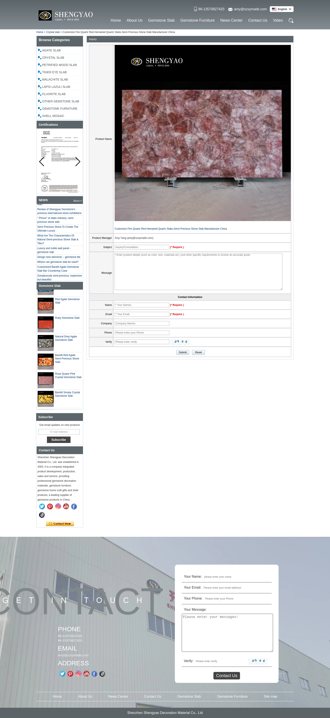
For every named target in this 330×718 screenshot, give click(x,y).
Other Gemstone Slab (60, 101)
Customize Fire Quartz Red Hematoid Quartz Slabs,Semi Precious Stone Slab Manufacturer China (171, 228)
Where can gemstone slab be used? (57, 262)
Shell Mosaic (53, 116)
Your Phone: (193, 598)
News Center (231, 20)
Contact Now (60, 524)
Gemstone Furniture (197, 20)
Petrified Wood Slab (59, 65)
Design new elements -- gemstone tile (58, 257)
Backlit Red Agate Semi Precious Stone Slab (67, 359)
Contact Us (257, 20)
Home (116, 20)
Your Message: (195, 609)
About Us (134, 20)
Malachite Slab (55, 79)
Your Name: (193, 576)
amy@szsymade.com (250, 9)
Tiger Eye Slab (54, 72)
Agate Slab (51, 50)
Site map (270, 696)
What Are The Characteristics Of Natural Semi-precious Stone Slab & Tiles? (57, 240)
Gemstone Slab (161, 20)
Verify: (188, 661)
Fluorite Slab (54, 94)
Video (278, 20)
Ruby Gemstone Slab (67, 318)
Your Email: (192, 587)
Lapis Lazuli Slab (56, 86)
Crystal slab (53, 32)
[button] (78, 161)
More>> (78, 200)
